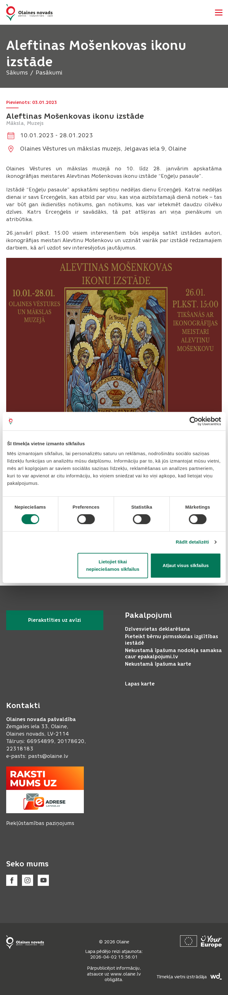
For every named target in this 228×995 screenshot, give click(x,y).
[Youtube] (43, 880)
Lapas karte (140, 684)
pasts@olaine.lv (48, 756)
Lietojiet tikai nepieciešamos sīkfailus (113, 565)
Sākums (17, 72)
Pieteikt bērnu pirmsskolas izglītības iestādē (171, 640)
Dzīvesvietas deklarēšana (157, 629)
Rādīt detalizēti (192, 541)
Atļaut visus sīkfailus (185, 565)
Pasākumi (49, 72)
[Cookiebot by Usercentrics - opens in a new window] (194, 421)
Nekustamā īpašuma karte (158, 664)
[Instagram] (27, 880)
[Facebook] (11, 880)
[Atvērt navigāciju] (218, 12)
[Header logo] (29, 12)
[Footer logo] (25, 942)
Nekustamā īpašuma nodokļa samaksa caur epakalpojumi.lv (173, 653)
